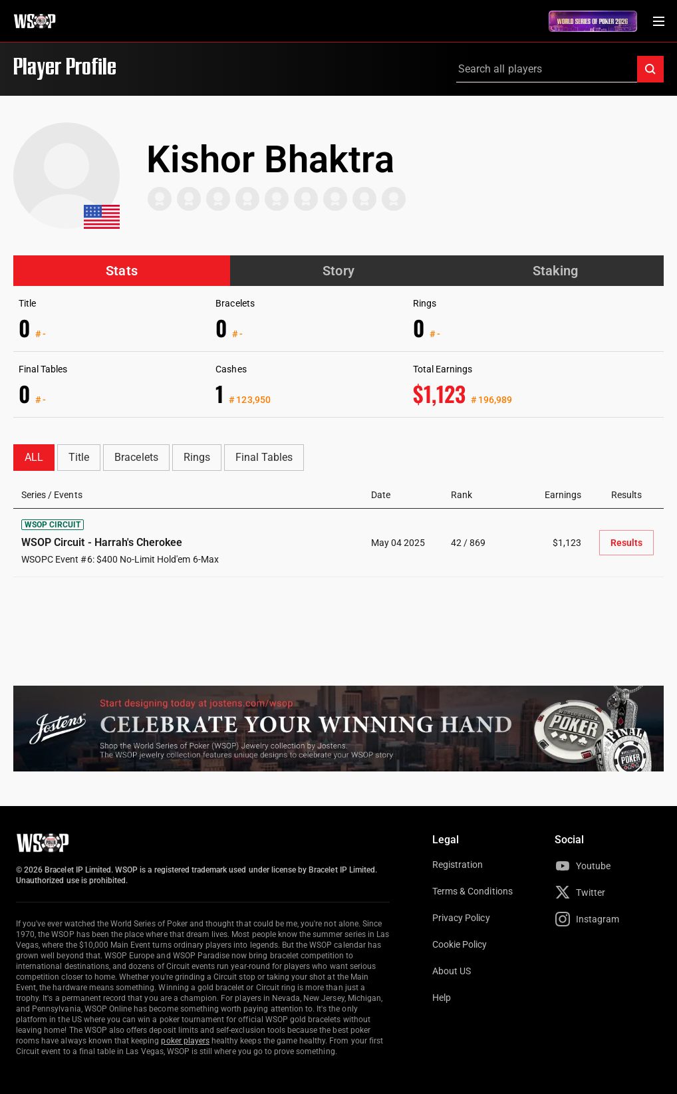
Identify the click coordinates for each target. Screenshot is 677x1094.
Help (441, 997)
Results (626, 542)
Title (78, 457)
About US (451, 971)
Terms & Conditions (472, 891)
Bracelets (136, 457)
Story (338, 271)
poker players (185, 1040)
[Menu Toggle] (658, 21)
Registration (457, 864)
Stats (121, 271)
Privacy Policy (461, 917)
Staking (555, 271)
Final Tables (264, 457)
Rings (197, 457)
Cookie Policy (459, 944)
